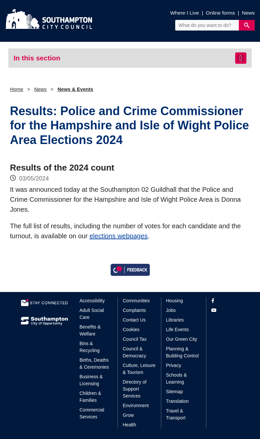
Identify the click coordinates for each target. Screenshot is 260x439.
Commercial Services (91, 413)
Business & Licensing (91, 380)
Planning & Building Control (182, 352)
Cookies (131, 329)
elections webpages (118, 236)
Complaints (134, 310)
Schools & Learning (176, 378)
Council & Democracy (134, 352)
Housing (174, 300)
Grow (128, 415)
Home (16, 89)
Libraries (175, 320)
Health (129, 424)
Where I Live (184, 13)
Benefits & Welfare (90, 330)
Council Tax (135, 339)
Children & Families (90, 397)
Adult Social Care (91, 314)
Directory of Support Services (135, 389)
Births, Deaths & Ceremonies (94, 363)
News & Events (75, 89)
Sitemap (174, 391)
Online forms (220, 13)
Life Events (177, 329)
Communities (136, 300)
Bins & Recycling (89, 347)
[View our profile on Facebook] (225, 300)
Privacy (173, 365)
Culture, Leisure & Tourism (139, 369)
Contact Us (134, 320)
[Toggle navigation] (240, 58)
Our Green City (181, 339)
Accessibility (92, 300)
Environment (136, 405)
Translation (177, 401)
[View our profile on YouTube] (225, 310)
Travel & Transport (175, 414)
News (248, 13)
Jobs (171, 310)
